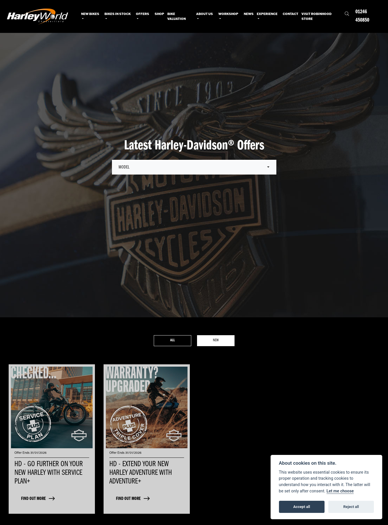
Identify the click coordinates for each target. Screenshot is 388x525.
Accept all (301, 507)
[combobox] (194, 167)
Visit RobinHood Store (316, 16)
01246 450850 (362, 16)
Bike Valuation (176, 16)
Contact (290, 14)
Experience (267, 14)
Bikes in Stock (117, 14)
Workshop (228, 14)
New (216, 340)
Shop (159, 14)
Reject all (351, 507)
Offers (142, 14)
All (172, 340)
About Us (204, 14)
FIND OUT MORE (33, 498)
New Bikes (90, 14)
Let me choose (340, 491)
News (249, 14)
